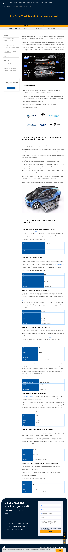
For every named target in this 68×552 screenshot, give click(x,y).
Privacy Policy (42, 547)
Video (43, 2)
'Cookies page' (5, 551)
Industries (31, 2)
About (16, 2)
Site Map (49, 547)
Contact (52, 2)
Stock (26, 2)
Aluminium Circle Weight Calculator (10, 72)
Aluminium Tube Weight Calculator (10, 68)
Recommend (38, 2)
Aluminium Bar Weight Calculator (9, 65)
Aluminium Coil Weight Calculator (10, 70)
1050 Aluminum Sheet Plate (9, 38)
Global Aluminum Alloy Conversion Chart (11, 75)
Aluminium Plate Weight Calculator (10, 63)
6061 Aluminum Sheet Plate (9, 43)
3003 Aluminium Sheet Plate (9, 40)
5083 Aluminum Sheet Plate (9, 45)
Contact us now (11, 87)
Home (12, 2)
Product (21, 2)
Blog (47, 2)
